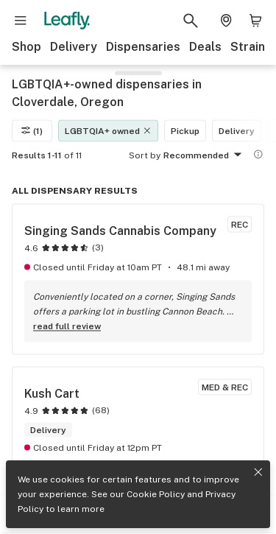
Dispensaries (143, 47)
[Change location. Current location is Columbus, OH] (226, 20)
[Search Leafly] (190, 20)
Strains (251, 47)
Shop (26, 47)
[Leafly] (67, 20)
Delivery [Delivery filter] (237, 130)
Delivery (73, 47)
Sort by (144, 155)
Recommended (205, 155)
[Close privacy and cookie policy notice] (258, 472)
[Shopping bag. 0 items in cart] (255, 20)
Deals (205, 47)
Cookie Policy (156, 494)
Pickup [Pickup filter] (185, 130)
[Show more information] (258, 154)
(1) (32, 130)
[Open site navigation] (20, 20)
